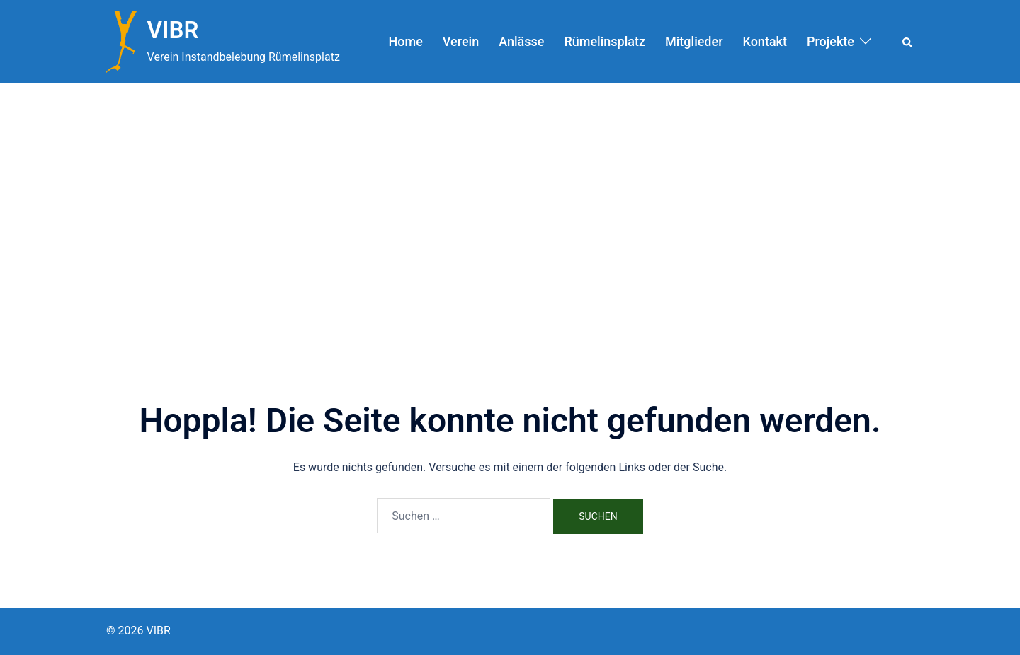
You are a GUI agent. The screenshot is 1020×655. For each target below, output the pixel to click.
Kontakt (765, 41)
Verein (461, 41)
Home (406, 41)
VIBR (173, 30)
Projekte (830, 41)
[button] (908, 41)
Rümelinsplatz (604, 41)
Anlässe (521, 41)
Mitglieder (694, 41)
